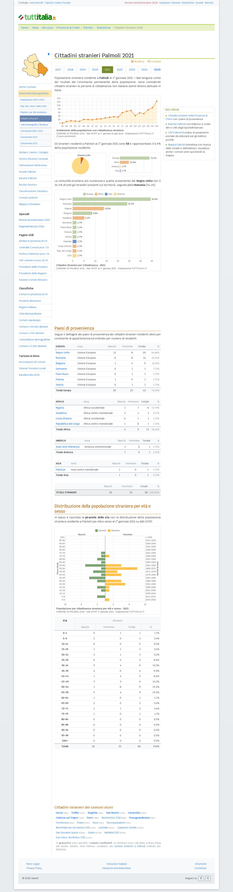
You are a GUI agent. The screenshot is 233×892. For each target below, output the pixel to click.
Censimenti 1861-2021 (31, 130)
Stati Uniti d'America (67, 446)
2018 (70, 69)
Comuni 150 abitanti (31, 333)
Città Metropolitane (30, 313)
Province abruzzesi (30, 300)
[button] (201, 878)
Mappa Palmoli (176, 144)
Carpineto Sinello (130, 827)
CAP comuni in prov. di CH (33, 260)
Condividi (154, 61)
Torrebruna (65, 822)
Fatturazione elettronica (33, 165)
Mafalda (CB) (115, 832)
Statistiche (188, 2)
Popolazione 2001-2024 (32, 99)
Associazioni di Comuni (32, 361)
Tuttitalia (23, 2)
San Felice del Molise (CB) (74, 837)
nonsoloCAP (36, 2)
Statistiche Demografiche (34, 93)
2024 (145, 69)
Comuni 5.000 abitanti (32, 346)
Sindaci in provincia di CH (33, 240)
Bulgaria (60, 363)
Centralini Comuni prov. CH (34, 247)
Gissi (98, 822)
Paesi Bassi (62, 374)
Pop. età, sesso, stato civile (33, 106)
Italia (35, 27)
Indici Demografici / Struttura (34, 124)
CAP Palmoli (175, 132)
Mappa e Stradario (29, 204)
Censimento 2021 (29, 137)
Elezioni (176, 2)
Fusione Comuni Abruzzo (33, 279)
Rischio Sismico (28, 184)
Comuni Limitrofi (28, 197)
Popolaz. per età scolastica (33, 112)
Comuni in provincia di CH (33, 294)
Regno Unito (63, 352)
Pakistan (61, 469)
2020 (95, 69)
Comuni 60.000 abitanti (33, 326)
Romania (61, 357)
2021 (107, 69)
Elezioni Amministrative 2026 (141, 2)
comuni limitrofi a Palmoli (129, 846)
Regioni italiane (27, 307)
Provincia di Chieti (68, 27)
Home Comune (27, 86)
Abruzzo (47, 27)
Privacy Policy (34, 868)
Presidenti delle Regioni (32, 273)
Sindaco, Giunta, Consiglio (33, 152)
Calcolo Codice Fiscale (57, 2)
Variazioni (164, 2)
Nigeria (60, 407)
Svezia (59, 384)
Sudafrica (61, 413)
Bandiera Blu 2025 (29, 374)
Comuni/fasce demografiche (34, 339)
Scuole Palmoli (27, 171)
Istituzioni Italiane (116, 863)
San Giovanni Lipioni (70, 832)
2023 (132, 69)
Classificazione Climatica (33, 191)
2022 (120, 69)
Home (24, 27)
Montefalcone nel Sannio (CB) (76, 827)
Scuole (199, 2)
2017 (58, 69)
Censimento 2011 (28, 143)
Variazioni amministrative (116, 868)
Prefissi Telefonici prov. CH (34, 253)
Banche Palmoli (27, 178)
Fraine (83, 822)
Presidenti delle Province (33, 266)
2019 (83, 69)
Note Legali (32, 863)
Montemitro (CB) (114, 817)
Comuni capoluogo (29, 320)
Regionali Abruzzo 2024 (31, 226)
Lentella (107, 827)
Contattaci (200, 868)
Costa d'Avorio (64, 418)
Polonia (60, 379)
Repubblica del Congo (68, 423)
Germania (61, 368)
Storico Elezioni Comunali (33, 158)
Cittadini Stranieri (29, 118)
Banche (209, 2)
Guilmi (95, 832)
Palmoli (88, 27)
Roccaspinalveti (119, 822)
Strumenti (201, 863)
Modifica (137, 61)
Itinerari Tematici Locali (32, 368)
